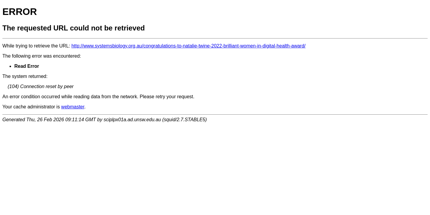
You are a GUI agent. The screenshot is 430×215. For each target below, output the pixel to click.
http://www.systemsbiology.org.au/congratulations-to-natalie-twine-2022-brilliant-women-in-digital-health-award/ (188, 45)
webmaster (72, 106)
